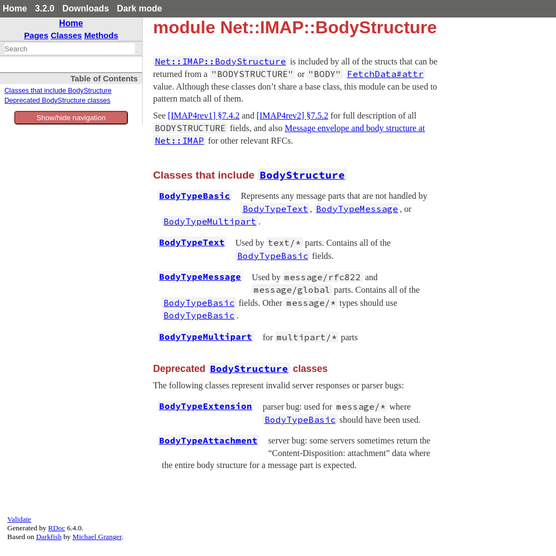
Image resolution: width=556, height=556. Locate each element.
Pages (36, 35)
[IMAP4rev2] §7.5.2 (292, 115)
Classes (66, 35)
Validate (19, 519)
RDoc (56, 528)
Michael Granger (97, 537)
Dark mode (139, 8)
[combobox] (69, 48)
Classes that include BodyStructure (58, 90)
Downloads (85, 8)
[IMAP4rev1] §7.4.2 (203, 115)
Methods (101, 35)
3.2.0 (45, 8)
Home (15, 8)
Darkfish (49, 537)
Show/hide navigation (71, 118)
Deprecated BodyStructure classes (57, 100)
